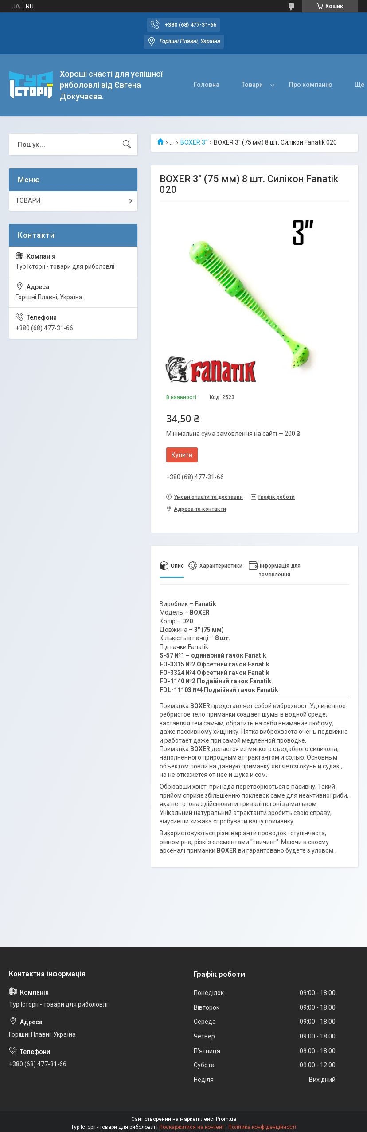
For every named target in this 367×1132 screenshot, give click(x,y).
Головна (206, 84)
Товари (252, 84)
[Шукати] (126, 144)
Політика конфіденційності (262, 1127)
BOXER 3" (193, 142)
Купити (182, 454)
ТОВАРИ (28, 200)
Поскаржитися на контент (191, 1127)
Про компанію (310, 84)
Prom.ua (226, 1119)
